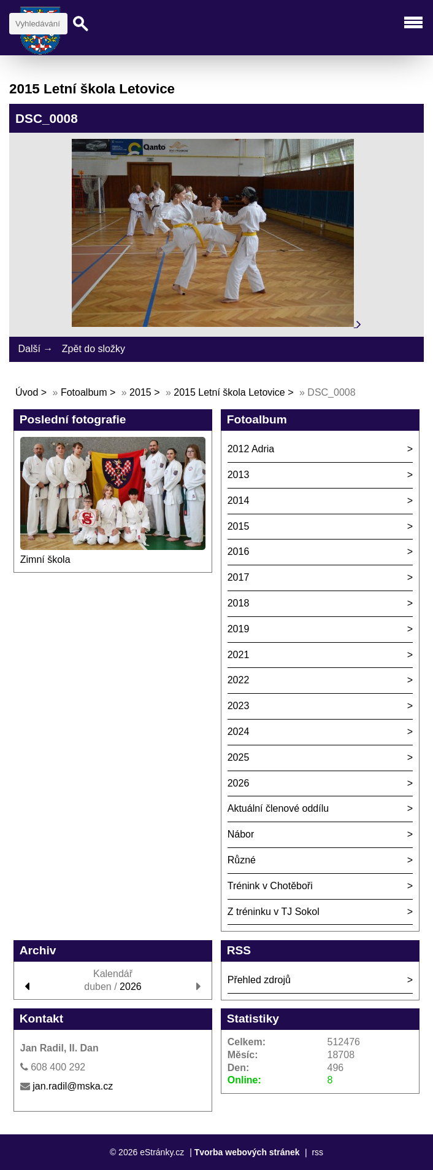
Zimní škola (45, 559)
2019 (239, 629)
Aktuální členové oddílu (278, 808)
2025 (239, 757)
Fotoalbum (84, 392)
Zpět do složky (93, 349)
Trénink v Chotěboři (270, 886)
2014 (239, 500)
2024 (239, 731)
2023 (239, 706)
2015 (140, 392)
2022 (239, 680)
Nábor (241, 834)
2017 (239, 577)
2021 (239, 655)
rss (317, 1152)
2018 (239, 603)
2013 (239, 474)
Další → (35, 349)
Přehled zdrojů (259, 980)
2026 (239, 783)
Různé (242, 860)
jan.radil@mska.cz (73, 1086)
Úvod (26, 392)
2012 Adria (251, 449)
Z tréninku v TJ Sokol (274, 911)
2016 (239, 551)
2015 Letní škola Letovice (229, 392)
